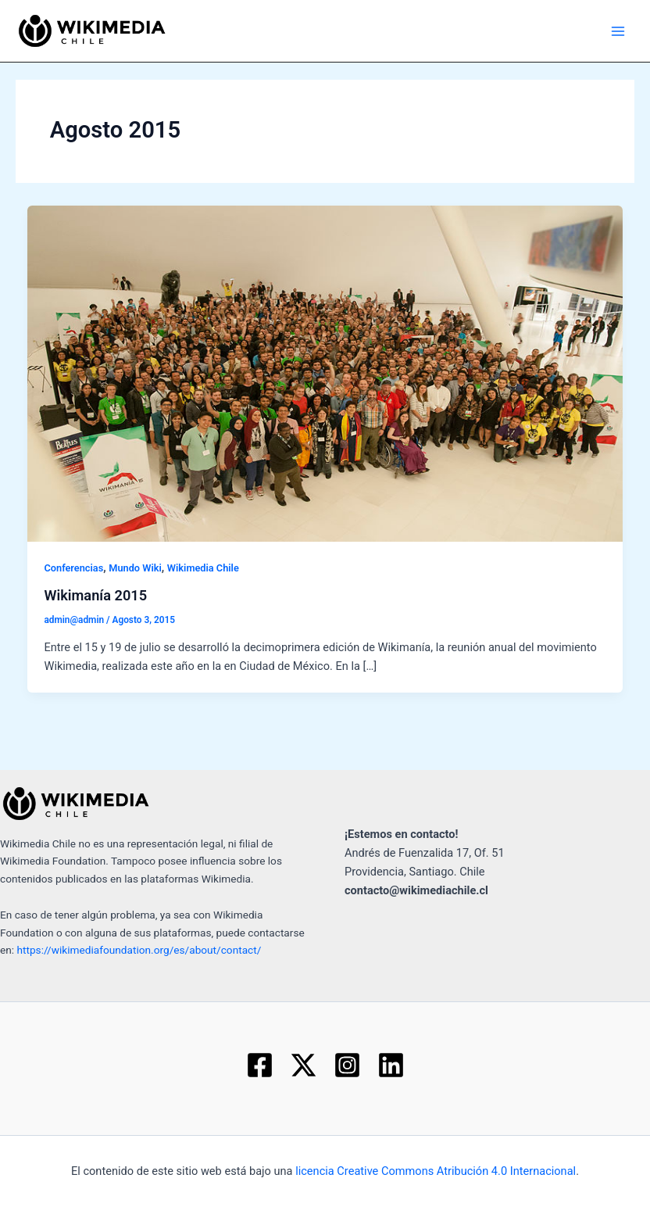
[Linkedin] (391, 1065)
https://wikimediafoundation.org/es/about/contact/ (138, 950)
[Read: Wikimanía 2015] (325, 373)
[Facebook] (259, 1065)
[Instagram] (347, 1065)
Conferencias (73, 568)
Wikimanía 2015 (95, 595)
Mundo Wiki (135, 568)
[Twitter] (303, 1065)
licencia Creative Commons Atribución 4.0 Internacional (435, 1171)
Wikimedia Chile (203, 568)
